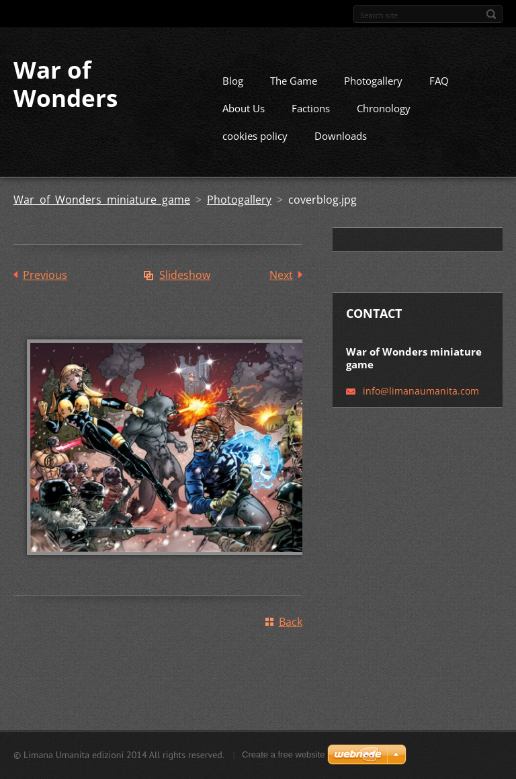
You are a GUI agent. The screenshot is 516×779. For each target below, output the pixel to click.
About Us (243, 125)
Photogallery (373, 97)
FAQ (439, 97)
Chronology (384, 125)
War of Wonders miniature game (101, 216)
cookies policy (255, 152)
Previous (45, 291)
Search (491, 14)
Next (281, 291)
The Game (293, 97)
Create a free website (283, 758)
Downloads (340, 152)
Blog (232, 97)
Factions (311, 125)
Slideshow (184, 291)
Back (290, 638)
